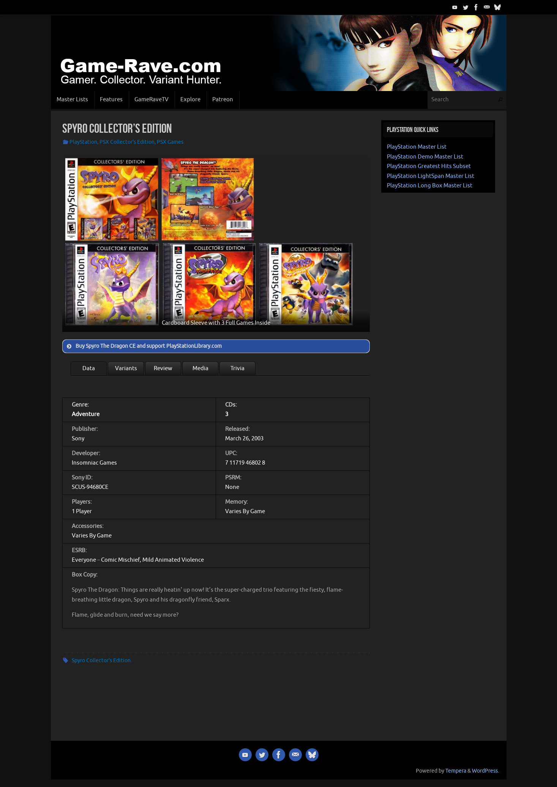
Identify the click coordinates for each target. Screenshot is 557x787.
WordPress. (485, 771)
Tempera (455, 771)
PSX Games (170, 142)
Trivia (237, 368)
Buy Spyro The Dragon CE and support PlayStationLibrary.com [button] (143, 346)
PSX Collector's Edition (127, 142)
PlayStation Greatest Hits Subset (429, 166)
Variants (126, 368)
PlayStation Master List (417, 147)
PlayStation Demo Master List (425, 156)
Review (163, 368)
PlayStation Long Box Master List (429, 185)
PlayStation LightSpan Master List (430, 176)
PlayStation (83, 142)
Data (88, 368)
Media (200, 368)
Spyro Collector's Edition (101, 660)
